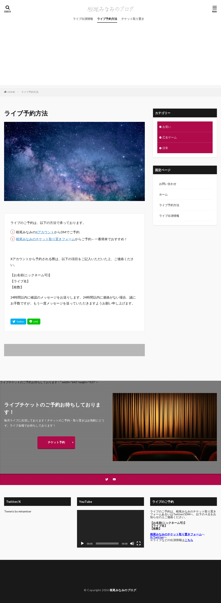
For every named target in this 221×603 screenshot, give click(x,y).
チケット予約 (56, 442)
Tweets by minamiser (17, 511)
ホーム (163, 194)
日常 (165, 148)
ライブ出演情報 (83, 18)
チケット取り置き (132, 18)
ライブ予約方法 (107, 18)
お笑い (166, 126)
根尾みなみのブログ (123, 590)
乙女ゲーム (169, 137)
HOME (11, 91)
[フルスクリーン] (139, 543)
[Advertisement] (110, 57)
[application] (110, 529)
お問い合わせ (167, 183)
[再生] (82, 543)
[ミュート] (132, 543)
